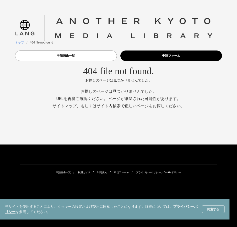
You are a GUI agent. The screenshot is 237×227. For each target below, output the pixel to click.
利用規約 (102, 172)
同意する (213, 209)
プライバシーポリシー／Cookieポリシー (158, 172)
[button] (25, 28)
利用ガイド (84, 172)
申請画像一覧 (66, 56)
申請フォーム (171, 56)
